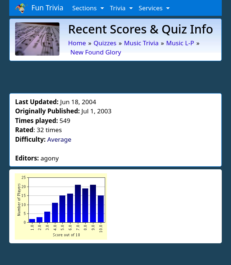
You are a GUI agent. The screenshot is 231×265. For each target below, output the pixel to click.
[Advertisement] (115, 76)
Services (151, 8)
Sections (85, 8)
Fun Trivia (39, 8)
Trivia (118, 8)
